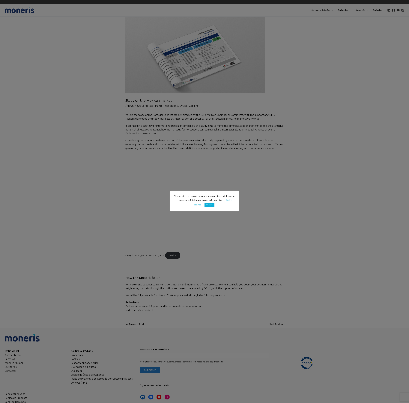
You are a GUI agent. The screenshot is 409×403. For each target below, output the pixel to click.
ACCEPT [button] (209, 205)
